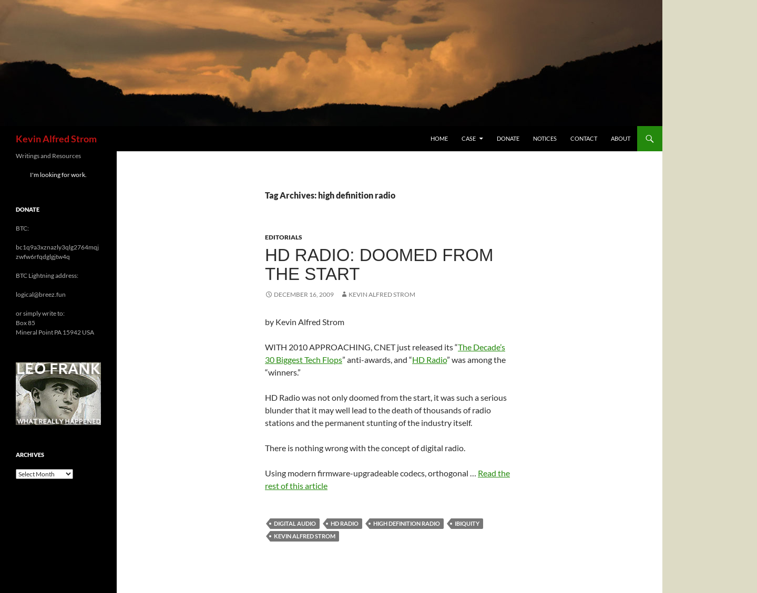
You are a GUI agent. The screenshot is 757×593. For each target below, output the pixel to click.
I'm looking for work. (58, 175)
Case (469, 138)
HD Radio (429, 360)
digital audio (295, 523)
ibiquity (467, 523)
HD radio (345, 523)
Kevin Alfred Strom (56, 138)
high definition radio (406, 523)
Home (439, 138)
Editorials (283, 237)
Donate (508, 138)
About (620, 138)
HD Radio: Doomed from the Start (379, 264)
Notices (545, 138)
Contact (583, 138)
